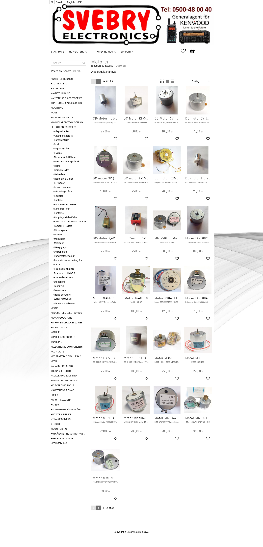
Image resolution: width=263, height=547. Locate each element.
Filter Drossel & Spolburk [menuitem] (66, 161)
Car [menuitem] (54, 112)
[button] (185, 51)
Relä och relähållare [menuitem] (64, 268)
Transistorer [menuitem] (60, 290)
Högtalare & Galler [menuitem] (63, 178)
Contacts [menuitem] (58, 351)
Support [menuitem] (126, 51)
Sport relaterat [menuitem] (62, 399)
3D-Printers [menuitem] (59, 83)
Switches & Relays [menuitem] (63, 390)
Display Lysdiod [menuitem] (62, 148)
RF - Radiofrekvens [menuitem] (63, 277)
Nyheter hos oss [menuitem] (62, 78)
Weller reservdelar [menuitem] (63, 298)
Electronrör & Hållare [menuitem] (64, 157)
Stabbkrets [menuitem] (59, 281)
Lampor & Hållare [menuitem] (63, 225)
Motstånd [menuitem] (59, 243)
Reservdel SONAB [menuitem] (62, 438)
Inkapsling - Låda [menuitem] (63, 191)
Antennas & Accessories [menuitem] (67, 98)
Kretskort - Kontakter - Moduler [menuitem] (70, 221)
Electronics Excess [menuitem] (64, 127)
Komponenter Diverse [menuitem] (65, 204)
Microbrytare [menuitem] (60, 230)
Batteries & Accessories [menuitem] (67, 102)
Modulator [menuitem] (59, 238)
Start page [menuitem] (57, 51)
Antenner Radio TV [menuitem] (63, 135)
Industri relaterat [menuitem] (62, 187)
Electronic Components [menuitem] (67, 346)
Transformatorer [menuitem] (62, 294)
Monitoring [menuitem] (59, 428)
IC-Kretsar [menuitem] (59, 182)
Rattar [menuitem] (57, 264)
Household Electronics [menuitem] (67, 312)
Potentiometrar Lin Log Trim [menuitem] (68, 260)
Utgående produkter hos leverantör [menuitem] (69, 433)
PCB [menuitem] (54, 361)
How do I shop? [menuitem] (78, 51)
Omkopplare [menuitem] (60, 251)
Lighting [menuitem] (57, 107)
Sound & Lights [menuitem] (61, 370)
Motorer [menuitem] (58, 234)
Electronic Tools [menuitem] (63, 385)
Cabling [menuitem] (57, 341)
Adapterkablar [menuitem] (61, 131)
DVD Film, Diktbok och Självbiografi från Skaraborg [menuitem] (69, 122)
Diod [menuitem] (56, 144)
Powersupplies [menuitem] (61, 414)
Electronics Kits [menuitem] (62, 117)
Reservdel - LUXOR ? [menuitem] (64, 273)
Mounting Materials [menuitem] (64, 380)
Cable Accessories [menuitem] (63, 337)
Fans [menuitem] (55, 308)
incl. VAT (77, 71)
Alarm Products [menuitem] (62, 366)
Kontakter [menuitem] (59, 213)
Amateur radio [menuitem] (61, 93)
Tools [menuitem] (56, 423)
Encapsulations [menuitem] (62, 317)
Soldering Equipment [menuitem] (65, 375)
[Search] (83, 62)
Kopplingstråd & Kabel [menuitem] (65, 217)
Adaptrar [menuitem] (58, 88)
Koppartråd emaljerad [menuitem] (66, 356)
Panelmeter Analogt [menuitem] (64, 255)
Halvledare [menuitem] (59, 174)
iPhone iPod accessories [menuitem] (67, 322)
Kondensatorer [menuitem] (62, 208)
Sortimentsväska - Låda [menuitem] (66, 409)
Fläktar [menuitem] (57, 165)
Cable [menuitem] (56, 332)
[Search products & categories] (68, 63)
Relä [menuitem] (55, 395)
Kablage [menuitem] (58, 200)
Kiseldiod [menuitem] (58, 195)
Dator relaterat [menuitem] (61, 139)
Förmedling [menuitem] (59, 443)
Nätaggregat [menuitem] (60, 247)
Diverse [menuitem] (58, 152)
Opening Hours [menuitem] (106, 51)
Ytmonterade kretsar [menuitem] (64, 303)
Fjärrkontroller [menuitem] (61, 170)
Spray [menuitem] (55, 404)
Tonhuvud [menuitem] (59, 286)
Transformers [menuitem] (61, 419)
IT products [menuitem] (59, 327)
